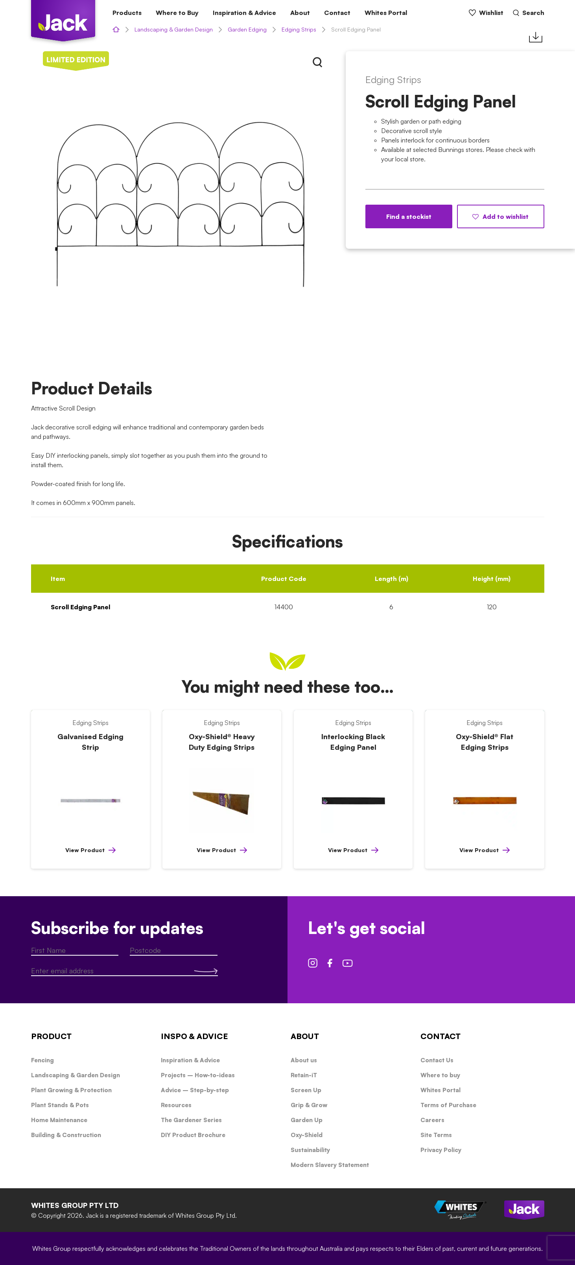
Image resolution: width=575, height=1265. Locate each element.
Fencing (42, 1060)
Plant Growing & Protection (71, 1090)
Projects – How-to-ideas (198, 1075)
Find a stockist (408, 216)
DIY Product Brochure (193, 1135)
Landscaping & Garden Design (174, 29)
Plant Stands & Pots (60, 1105)
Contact (337, 13)
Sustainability (310, 1150)
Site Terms (436, 1135)
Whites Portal (386, 13)
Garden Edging (247, 29)
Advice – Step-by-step (195, 1090)
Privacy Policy (440, 1150)
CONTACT (440, 1036)
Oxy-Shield (307, 1135)
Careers (432, 1120)
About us (304, 1060)
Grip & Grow (309, 1105)
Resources (176, 1105)
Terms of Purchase (448, 1105)
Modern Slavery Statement (330, 1165)
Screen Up (306, 1090)
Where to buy (440, 1075)
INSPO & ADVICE (194, 1036)
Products (127, 13)
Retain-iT (304, 1075)
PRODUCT (51, 1036)
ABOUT (305, 1036)
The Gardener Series (191, 1120)
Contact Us (436, 1060)
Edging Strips (299, 29)
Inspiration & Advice (244, 13)
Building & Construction (66, 1135)
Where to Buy (177, 13)
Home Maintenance (59, 1120)
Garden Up (307, 1120)
